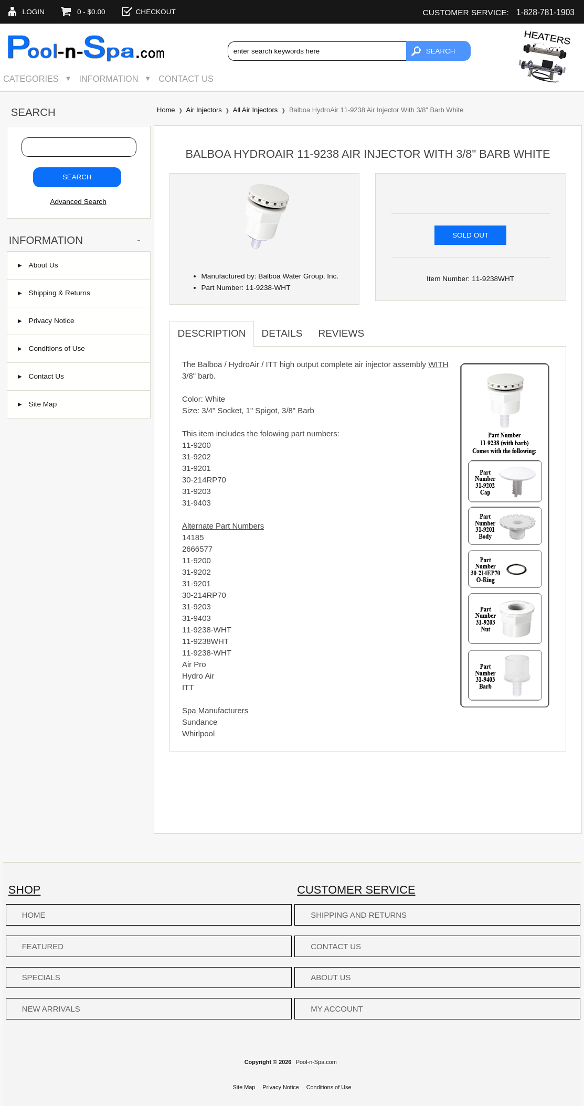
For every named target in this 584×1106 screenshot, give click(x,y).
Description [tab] (211, 333)
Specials (41, 977)
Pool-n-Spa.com (316, 1062)
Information (109, 78)
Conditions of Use (51, 348)
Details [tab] (282, 333)
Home (166, 110)
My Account (337, 1008)
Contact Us (186, 78)
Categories (31, 78)
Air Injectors (204, 110)
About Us (38, 265)
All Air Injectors (255, 110)
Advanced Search (78, 202)
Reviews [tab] (341, 333)
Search (33, 112)
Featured (42, 946)
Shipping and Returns (359, 914)
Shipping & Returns (54, 293)
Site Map (37, 404)
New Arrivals (51, 1008)
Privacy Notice (46, 321)
